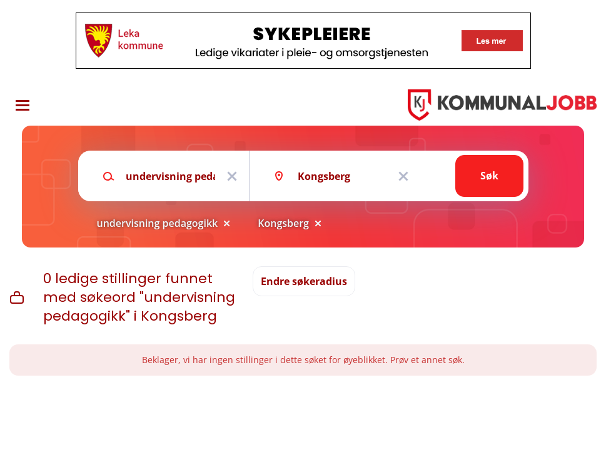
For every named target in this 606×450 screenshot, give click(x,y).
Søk (489, 175)
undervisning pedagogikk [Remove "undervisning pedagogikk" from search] (157, 223)
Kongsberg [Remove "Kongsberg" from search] (283, 223)
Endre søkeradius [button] (304, 281)
